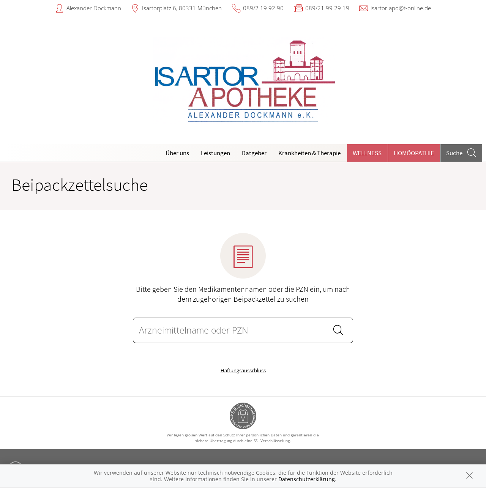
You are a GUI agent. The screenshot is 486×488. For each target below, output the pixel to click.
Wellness (367, 153)
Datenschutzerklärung (306, 479)
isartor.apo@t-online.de (401, 8)
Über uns (177, 153)
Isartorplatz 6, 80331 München (182, 8)
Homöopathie (414, 153)
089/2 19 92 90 (263, 8)
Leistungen (215, 153)
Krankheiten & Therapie (309, 153)
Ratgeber (254, 153)
